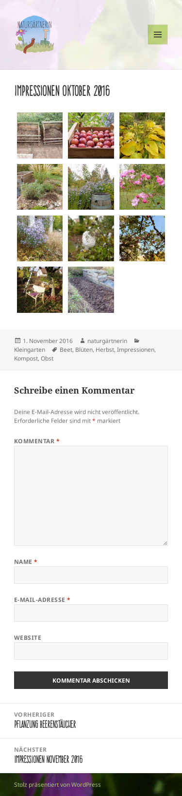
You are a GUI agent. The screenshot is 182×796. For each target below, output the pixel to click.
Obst (47, 358)
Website (27, 637)
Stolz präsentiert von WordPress (57, 784)
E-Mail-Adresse (42, 600)
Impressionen (135, 349)
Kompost (26, 358)
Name (26, 562)
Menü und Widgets (158, 44)
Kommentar (37, 441)
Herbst (105, 349)
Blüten (84, 349)
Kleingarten (29, 349)
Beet (66, 349)
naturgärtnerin (107, 341)
